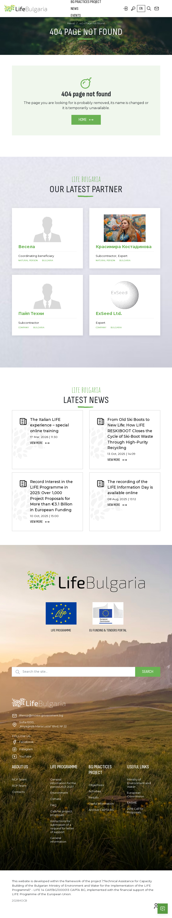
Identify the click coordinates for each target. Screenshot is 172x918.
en (141, 8)
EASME (132, 802)
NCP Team (19, 779)
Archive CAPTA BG (101, 809)
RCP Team (19, 785)
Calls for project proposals (61, 813)
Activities (95, 791)
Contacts (18, 792)
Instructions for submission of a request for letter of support (62, 826)
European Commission (135, 794)
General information (58, 839)
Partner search (82, 29)
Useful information (101, 803)
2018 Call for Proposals (135, 810)
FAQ (53, 805)
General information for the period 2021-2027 (63, 783)
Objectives (96, 785)
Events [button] (76, 15)
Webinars (77, 22)
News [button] (74, 8)
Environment (59, 792)
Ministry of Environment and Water (139, 783)
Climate (55, 799)
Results (93, 797)
